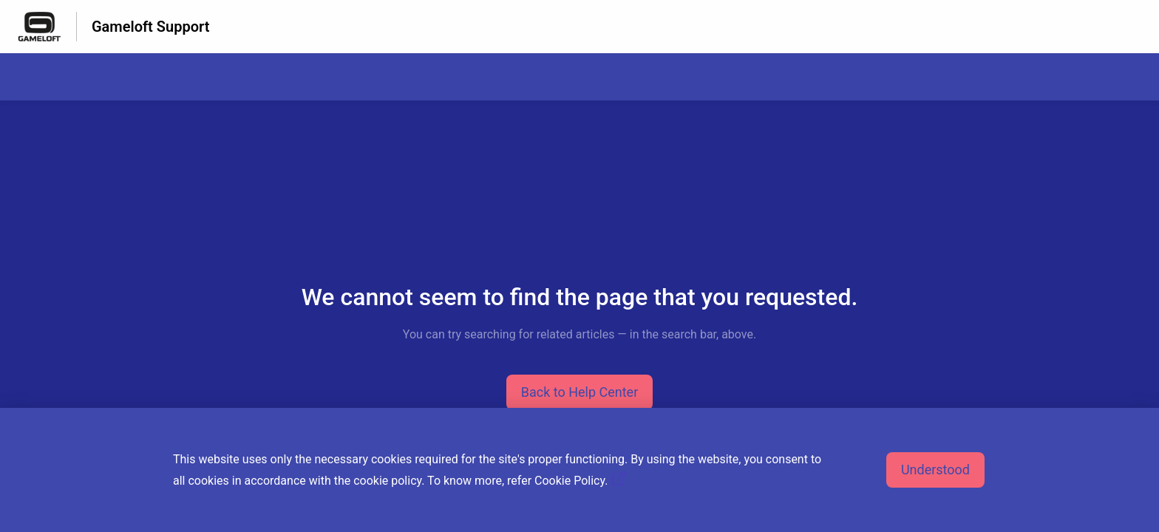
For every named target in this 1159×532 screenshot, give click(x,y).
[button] (580, 392)
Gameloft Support (150, 26)
